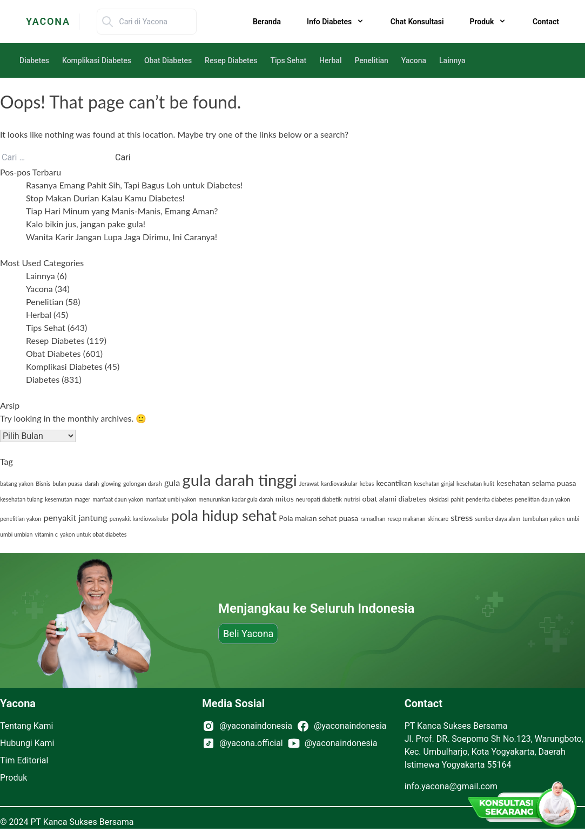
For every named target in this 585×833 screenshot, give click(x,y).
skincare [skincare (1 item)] (438, 518)
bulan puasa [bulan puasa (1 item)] (67, 483)
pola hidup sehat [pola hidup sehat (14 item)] (224, 515)
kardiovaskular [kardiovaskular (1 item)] (339, 483)
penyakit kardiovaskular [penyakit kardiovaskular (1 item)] (139, 518)
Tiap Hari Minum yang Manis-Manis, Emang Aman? (122, 211)
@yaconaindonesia (255, 726)
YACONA (48, 21)
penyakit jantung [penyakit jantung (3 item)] (75, 517)
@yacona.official (251, 743)
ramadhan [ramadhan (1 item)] (372, 518)
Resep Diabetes (231, 60)
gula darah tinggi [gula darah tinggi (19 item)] (239, 479)
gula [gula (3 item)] (172, 482)
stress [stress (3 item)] (461, 517)
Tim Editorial (24, 760)
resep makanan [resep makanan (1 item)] (407, 518)
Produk (13, 778)
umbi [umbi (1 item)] (573, 518)
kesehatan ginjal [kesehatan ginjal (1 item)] (434, 483)
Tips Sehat (288, 60)
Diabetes (34, 60)
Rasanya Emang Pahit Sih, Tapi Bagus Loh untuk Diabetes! (135, 185)
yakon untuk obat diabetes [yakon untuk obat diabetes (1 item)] (93, 534)
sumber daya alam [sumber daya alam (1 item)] (497, 518)
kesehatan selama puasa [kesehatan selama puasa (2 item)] (536, 482)
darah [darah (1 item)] (92, 483)
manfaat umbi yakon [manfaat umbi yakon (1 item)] (170, 499)
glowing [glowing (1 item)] (110, 483)
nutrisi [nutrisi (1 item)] (352, 499)
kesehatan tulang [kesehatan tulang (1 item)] (21, 499)
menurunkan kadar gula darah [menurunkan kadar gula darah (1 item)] (236, 499)
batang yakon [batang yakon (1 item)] (16, 483)
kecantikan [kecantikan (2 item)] (394, 482)
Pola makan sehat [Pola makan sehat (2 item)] (308, 518)
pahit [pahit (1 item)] (457, 499)
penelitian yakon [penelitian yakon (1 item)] (20, 518)
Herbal (330, 60)
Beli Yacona (248, 633)
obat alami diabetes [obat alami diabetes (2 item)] (394, 498)
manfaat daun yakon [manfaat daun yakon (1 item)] (117, 499)
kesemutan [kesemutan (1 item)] (58, 499)
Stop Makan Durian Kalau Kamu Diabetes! (105, 198)
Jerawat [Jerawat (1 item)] (309, 483)
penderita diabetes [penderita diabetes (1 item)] (489, 499)
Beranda (267, 21)
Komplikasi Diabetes (96, 60)
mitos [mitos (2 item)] (284, 498)
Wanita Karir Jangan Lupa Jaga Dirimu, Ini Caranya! (121, 237)
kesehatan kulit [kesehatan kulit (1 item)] (475, 483)
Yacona (413, 60)
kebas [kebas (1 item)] (367, 483)
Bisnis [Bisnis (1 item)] (43, 483)
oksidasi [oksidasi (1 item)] (438, 499)
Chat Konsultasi (417, 21)
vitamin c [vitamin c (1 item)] (46, 534)
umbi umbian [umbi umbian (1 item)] (16, 534)
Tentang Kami (26, 726)
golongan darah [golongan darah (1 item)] (142, 483)
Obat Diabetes (168, 60)
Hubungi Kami (27, 743)
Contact (546, 21)
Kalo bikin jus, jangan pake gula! (85, 224)
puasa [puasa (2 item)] (348, 518)
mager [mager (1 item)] (82, 499)
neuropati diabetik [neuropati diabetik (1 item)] (319, 499)
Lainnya (452, 60)
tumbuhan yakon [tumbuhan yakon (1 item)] (543, 518)
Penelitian (371, 60)
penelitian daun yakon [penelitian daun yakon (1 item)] (542, 499)
